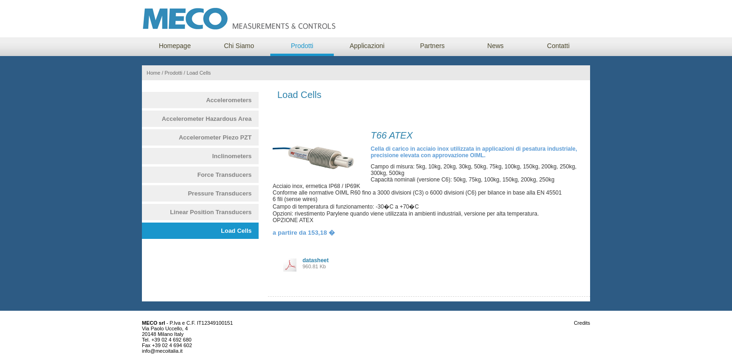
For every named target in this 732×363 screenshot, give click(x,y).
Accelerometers (229, 100)
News (495, 45)
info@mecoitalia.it (162, 351)
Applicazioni (367, 45)
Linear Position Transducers (211, 212)
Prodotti (302, 45)
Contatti (558, 45)
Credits (582, 323)
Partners (432, 45)
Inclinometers (232, 156)
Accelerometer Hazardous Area (207, 118)
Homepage (175, 45)
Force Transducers (224, 174)
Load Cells (236, 230)
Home (153, 73)
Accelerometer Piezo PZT (215, 137)
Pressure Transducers (220, 193)
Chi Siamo (239, 45)
